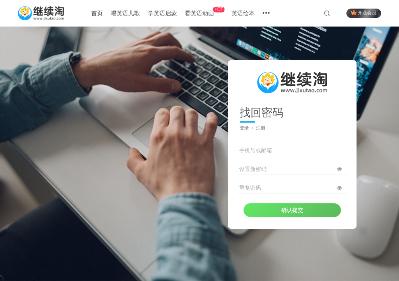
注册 (260, 128)
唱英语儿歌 (125, 13)
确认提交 (292, 210)
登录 (244, 128)
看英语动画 (204, 11)
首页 (97, 13)
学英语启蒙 (162, 13)
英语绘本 (243, 13)
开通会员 (363, 13)
